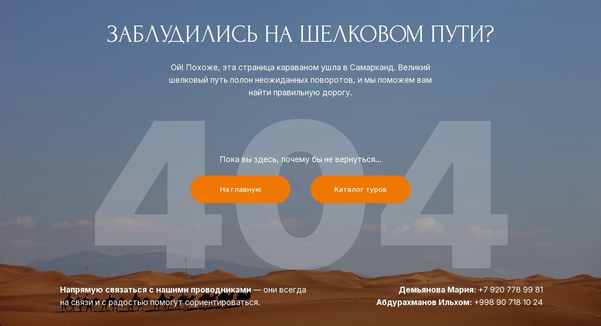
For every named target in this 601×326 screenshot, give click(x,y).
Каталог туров (360, 189)
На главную (240, 189)
